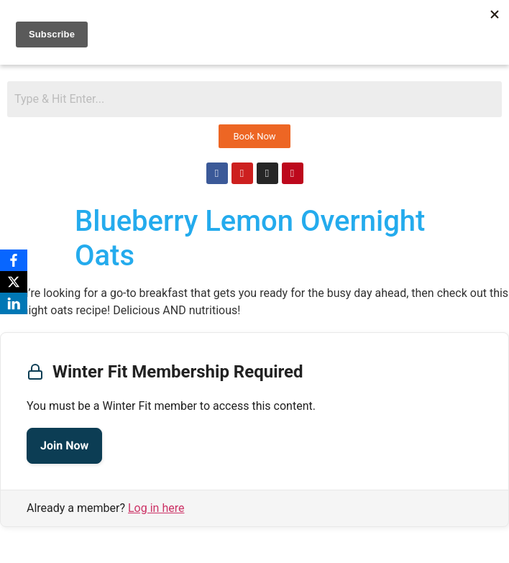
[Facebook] (13, 260)
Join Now (64, 445)
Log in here (156, 508)
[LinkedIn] (13, 303)
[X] (13, 282)
